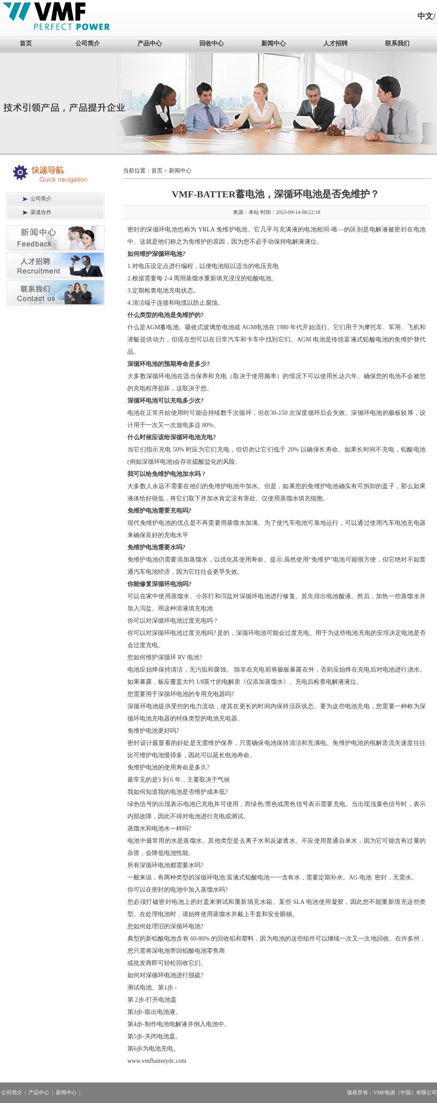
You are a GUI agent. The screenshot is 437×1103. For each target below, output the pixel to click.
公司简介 (87, 43)
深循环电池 (167, 254)
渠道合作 (41, 212)
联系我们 (397, 43)
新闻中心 (273, 43)
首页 (26, 43)
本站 (254, 212)
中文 (425, 16)
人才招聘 (335, 43)
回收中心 (211, 43)
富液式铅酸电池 (366, 339)
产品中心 (149, 43)
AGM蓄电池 (162, 327)
